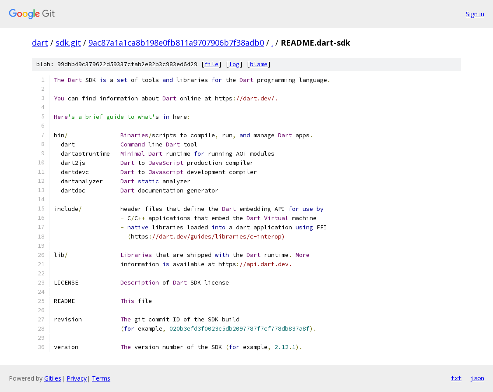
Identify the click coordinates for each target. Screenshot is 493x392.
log (234, 64)
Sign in (475, 14)
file (211, 64)
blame (259, 64)
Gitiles (52, 378)
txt (456, 378)
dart (40, 42)
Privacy (77, 378)
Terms (101, 378)
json (477, 378)
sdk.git (68, 42)
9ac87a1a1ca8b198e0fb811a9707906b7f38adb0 (176, 42)
